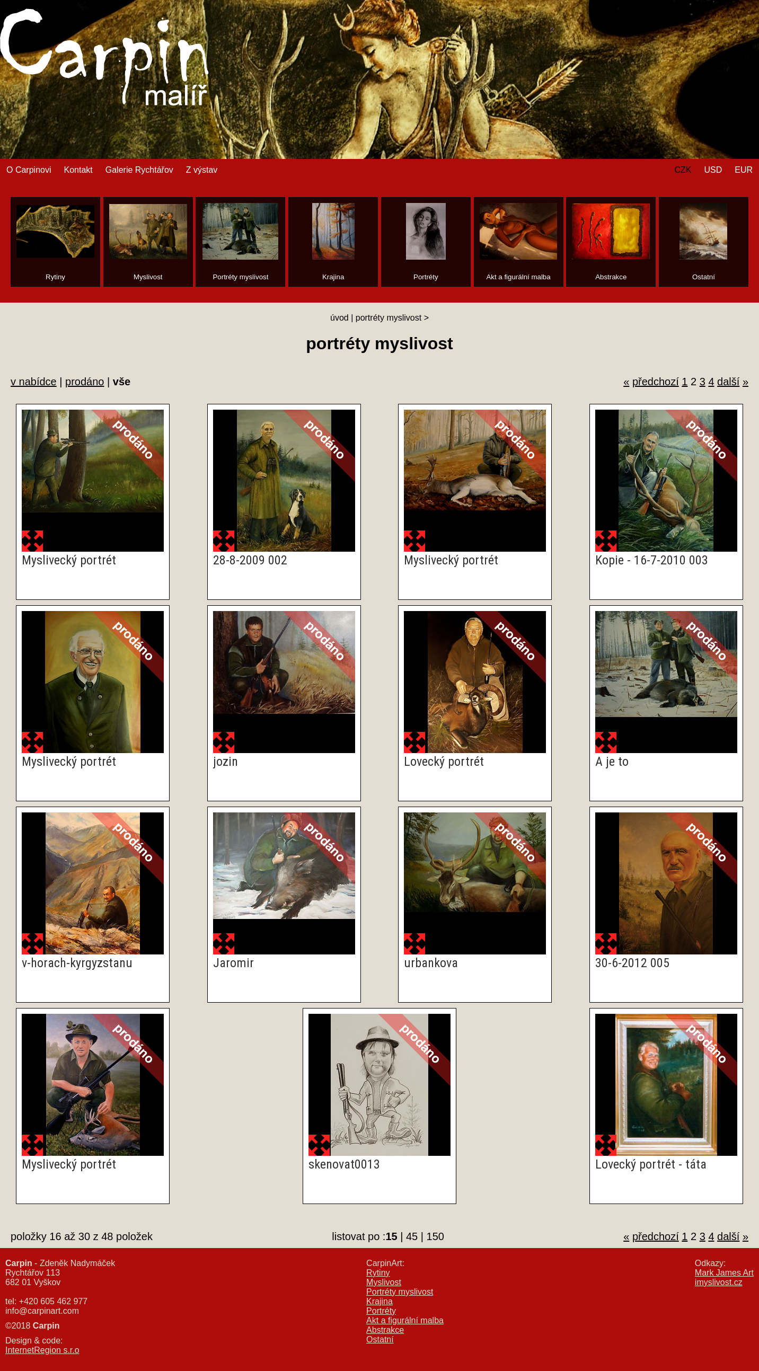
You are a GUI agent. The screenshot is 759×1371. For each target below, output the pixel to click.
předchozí (655, 381)
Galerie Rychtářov (139, 169)
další (728, 381)
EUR (744, 169)
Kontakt (78, 169)
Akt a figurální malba (405, 1320)
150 (435, 1236)
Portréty (381, 1310)
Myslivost (383, 1282)
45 (412, 1236)
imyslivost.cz (719, 1282)
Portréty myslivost (399, 1291)
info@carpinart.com (42, 1310)
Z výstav (202, 169)
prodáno (84, 381)
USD (713, 169)
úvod (339, 317)
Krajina (379, 1301)
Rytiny (378, 1272)
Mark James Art (724, 1272)
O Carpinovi (28, 169)
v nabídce (34, 381)
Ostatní (380, 1339)
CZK (682, 169)
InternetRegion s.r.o (42, 1350)
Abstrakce (385, 1329)
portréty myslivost (388, 317)
